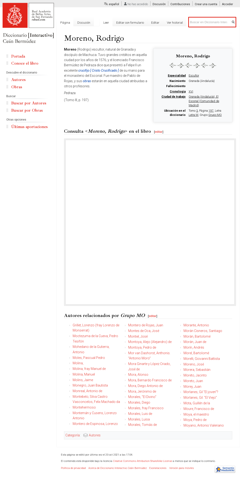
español (114, 4)
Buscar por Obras (27, 110)
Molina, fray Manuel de (89, 369)
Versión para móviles (181, 468)
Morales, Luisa (139, 419)
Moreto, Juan (193, 381)
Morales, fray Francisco (146, 408)
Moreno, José (194, 364)
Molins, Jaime (83, 380)
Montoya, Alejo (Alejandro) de (150, 342)
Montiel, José (138, 336)
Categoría (72, 435)
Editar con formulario (130, 22)
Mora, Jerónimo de (142, 391)
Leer (106, 22)
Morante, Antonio (196, 325)
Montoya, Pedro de (142, 347)
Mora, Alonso (138, 374)
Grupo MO (215, 115)
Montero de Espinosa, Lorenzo (95, 424)
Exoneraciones (157, 468)
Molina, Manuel (84, 374)
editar (159, 131)
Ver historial (175, 22)
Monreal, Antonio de (87, 391)
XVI (191, 91)
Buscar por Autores (28, 103)
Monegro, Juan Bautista (90, 385)
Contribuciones (180, 4)
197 (211, 110)
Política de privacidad (73, 468)
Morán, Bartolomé (197, 336)
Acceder (227, 4)
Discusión (159, 4)
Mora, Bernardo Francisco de (150, 380)
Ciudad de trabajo (173, 96)
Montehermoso (84, 407)
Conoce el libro (24, 63)
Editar (155, 22)
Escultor (194, 75)
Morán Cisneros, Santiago (203, 331)
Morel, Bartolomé (196, 353)
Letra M (193, 115)
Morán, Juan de (195, 342)
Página (65, 22)
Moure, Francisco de (199, 409)
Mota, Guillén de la (197, 403)
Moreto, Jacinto (195, 375)
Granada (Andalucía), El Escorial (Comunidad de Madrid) (204, 101)
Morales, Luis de (140, 414)
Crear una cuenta (206, 4)
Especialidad (177, 75)
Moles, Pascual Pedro (89, 358)
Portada (18, 56)
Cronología (178, 91)
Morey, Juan (192, 386)
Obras (16, 87)
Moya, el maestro (196, 414)
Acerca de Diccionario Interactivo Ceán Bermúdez (117, 468)
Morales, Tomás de (142, 425)
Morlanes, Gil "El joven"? (201, 392)
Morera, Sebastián (197, 370)
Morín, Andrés (194, 347)
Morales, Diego (139, 402)
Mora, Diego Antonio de (145, 386)
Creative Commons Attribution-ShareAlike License (142, 461)
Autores (95, 435)
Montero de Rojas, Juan (145, 325)
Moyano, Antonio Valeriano (204, 425)
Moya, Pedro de (195, 420)
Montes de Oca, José (143, 331)
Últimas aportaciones (29, 127)
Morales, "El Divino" (142, 397)
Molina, (78, 363)
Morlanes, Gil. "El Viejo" (200, 397)
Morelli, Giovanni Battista (202, 359)
